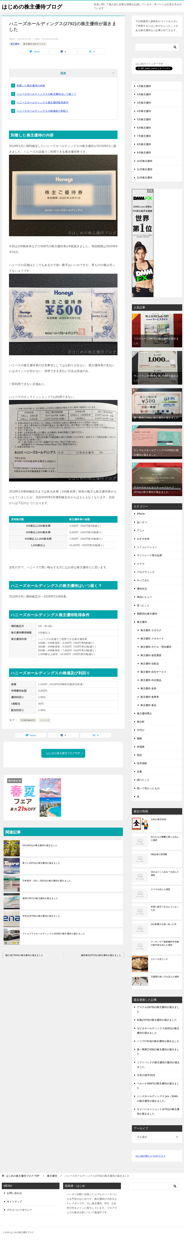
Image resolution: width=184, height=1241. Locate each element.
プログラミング (146, 572)
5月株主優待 (144, 119)
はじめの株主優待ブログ (32, 6)
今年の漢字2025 (158, 819)
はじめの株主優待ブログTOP (64, 753)
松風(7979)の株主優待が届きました (157, 1019)
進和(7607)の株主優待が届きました (40, 898)
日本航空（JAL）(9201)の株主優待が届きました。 (47, 880)
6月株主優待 (144, 127)
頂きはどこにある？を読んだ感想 (165, 873)
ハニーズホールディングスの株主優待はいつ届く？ (46, 94)
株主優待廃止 (144, 713)
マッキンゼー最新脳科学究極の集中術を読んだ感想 (165, 943)
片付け (140, 730)
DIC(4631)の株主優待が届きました (40, 845)
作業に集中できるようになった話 (165, 908)
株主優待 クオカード (152, 638)
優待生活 (142, 588)
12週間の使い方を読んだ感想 (165, 976)
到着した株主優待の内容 (31, 85)
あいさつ (142, 522)
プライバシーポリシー (19, 1209)
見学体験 (142, 763)
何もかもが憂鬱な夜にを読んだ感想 (165, 838)
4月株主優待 (144, 111)
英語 (139, 755)
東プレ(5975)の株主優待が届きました (41, 863)
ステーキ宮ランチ (159, 959)
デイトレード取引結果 (149, 555)
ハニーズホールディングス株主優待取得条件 (42, 102)
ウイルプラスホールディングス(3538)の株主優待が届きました (53, 933)
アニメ (140, 530)
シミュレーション (147, 547)
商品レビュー (144, 596)
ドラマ (140, 563)
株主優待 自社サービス (34, 44)
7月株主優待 (144, 136)
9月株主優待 (144, 152)
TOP (22, 1175)
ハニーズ (44, 720)
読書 (139, 771)
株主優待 (15, 44)
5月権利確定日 (28, 720)
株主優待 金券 (148, 688)
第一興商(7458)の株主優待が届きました (156, 417)
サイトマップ (14, 1201)
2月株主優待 (144, 94)
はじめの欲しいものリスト (150, 1155)
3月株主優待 (144, 102)
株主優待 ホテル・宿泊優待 (156, 646)
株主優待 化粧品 (150, 663)
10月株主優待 (144, 161)
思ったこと (143, 605)
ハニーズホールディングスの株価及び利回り (42, 110)
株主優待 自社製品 (151, 680)
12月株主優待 (144, 177)
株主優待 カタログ (151, 630)
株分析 (140, 721)
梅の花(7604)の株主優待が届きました (24, 955)
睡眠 (139, 738)
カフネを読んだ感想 (160, 889)
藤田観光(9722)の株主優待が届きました (101, 955)
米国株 (140, 746)
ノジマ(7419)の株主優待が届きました (158, 1041)
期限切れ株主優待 (147, 613)
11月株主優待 (144, 169)
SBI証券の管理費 (159, 854)
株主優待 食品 (148, 705)
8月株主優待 (144, 144)
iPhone (141, 513)
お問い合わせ (14, 1193)
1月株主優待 (144, 86)
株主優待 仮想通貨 (151, 655)
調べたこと (143, 779)
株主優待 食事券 (150, 696)
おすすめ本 (143, 538)
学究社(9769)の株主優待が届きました (41, 916)
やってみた (143, 580)
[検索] (157, 47)
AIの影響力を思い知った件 (163, 924)
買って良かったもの (148, 788)
